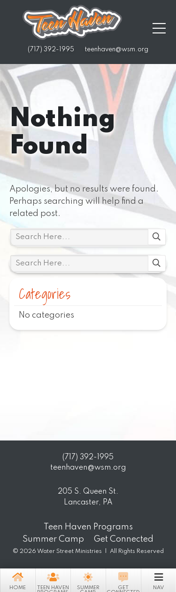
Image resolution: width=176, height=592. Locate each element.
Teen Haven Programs (53, 581)
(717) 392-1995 (51, 50)
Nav (158, 580)
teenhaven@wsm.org (116, 50)
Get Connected (123, 581)
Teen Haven (72, 22)
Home (17, 580)
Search (157, 237)
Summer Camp (88, 581)
